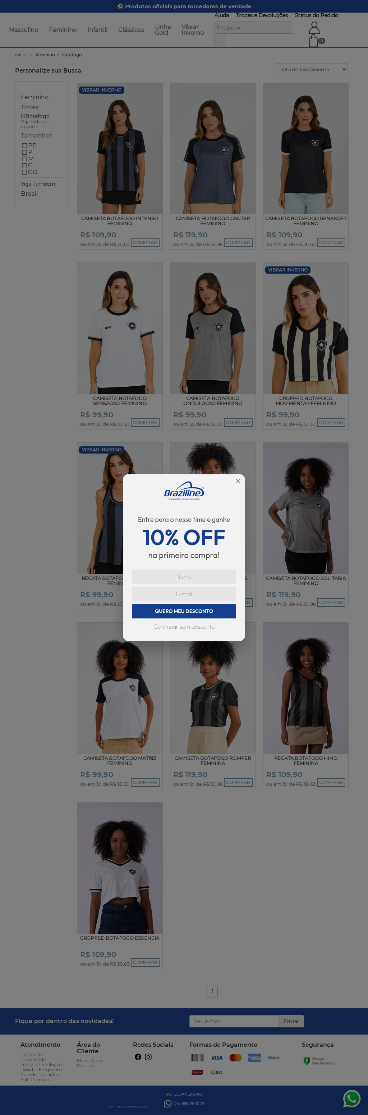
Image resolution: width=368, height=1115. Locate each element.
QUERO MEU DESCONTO (184, 611)
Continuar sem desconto (184, 626)
